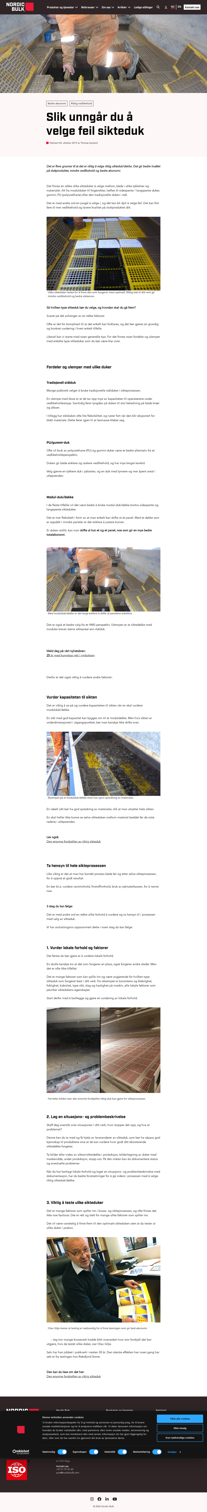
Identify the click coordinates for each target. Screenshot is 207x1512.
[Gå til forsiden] (19, 7)
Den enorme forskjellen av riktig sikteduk (74, 841)
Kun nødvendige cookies (180, 1491)
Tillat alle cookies (180, 1472)
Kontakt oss (192, 7)
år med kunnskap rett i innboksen (71, 655)
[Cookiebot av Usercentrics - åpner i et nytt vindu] (21, 1505)
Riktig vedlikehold (81, 103)
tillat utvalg (180, 1482)
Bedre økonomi (57, 103)
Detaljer (172, 1505)
